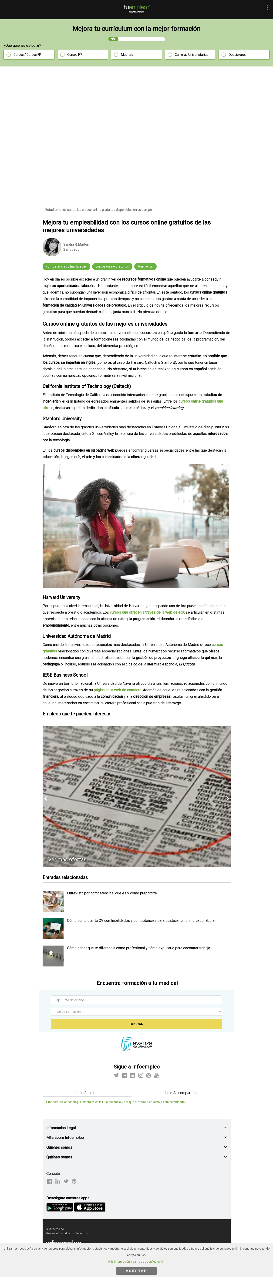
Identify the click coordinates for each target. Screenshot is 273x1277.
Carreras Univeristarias (191, 54)
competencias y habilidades (66, 266)
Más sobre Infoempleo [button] (65, 1137)
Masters (127, 54)
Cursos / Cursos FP (27, 54)
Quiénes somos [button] (59, 1147)
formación (145, 266)
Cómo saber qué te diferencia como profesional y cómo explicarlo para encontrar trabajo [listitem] (138, 948)
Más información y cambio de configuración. (136, 1261)
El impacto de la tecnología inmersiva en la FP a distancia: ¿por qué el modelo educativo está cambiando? (115, 1102)
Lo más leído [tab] (87, 1093)
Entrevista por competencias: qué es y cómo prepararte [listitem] (112, 893)
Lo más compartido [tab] (181, 1093)
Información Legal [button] (61, 1128)
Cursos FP (74, 54)
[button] (266, 8)
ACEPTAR (136, 1271)
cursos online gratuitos (112, 266)
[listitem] (53, 910)
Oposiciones (237, 54)
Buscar (137, 1024)
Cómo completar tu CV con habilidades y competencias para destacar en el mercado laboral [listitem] (141, 920)
